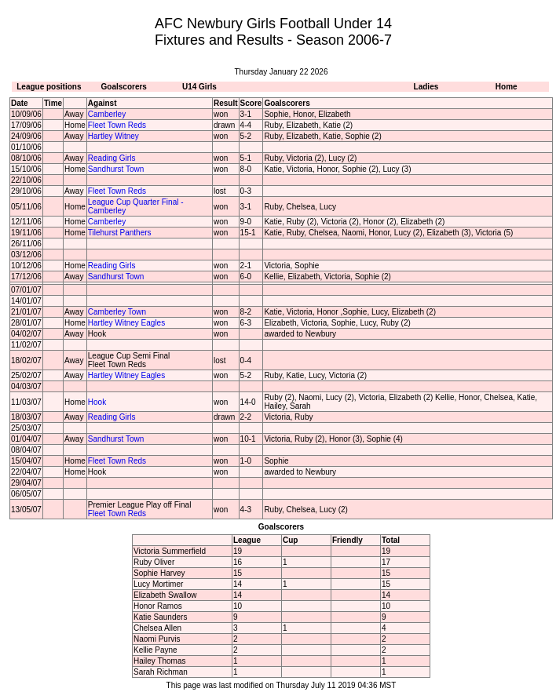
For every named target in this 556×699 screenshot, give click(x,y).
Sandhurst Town (116, 169)
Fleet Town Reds (117, 125)
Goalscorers (124, 86)
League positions (48, 86)
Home (507, 86)
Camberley (107, 114)
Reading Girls (112, 158)
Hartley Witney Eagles (126, 323)
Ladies (426, 86)
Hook (97, 402)
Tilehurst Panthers (120, 232)
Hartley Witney (113, 136)
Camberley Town (117, 312)
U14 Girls (199, 86)
